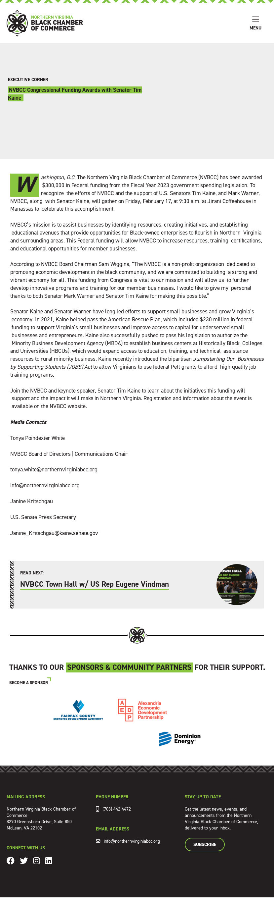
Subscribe (204, 844)
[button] (255, 23)
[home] (125, 23)
